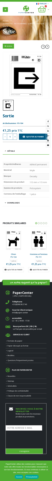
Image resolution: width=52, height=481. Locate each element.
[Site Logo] (26, 10)
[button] (5, 9)
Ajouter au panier (35, 136)
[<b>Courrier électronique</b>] (26, 311)
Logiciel (10, 351)
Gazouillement (48, 126)
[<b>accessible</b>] (26, 319)
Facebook (48, 121)
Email (48, 145)
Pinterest (48, 140)
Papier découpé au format (17, 346)
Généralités (12, 386)
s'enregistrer (24, 451)
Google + (48, 135)
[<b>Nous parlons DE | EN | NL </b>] (26, 327)
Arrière (8, 46)
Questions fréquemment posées (20, 360)
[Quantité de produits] (10, 137)
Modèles (10, 355)
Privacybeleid (31, 477)
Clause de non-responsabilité (19, 396)
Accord (19, 477)
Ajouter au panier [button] (14, 270)
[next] (47, 47)
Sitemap (10, 381)
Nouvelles (11, 376)
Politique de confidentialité (18, 391)
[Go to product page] (13, 240)
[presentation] (27, 443)
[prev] (43, 47)
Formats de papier (14, 341)
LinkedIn (48, 131)
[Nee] (48, 470)
